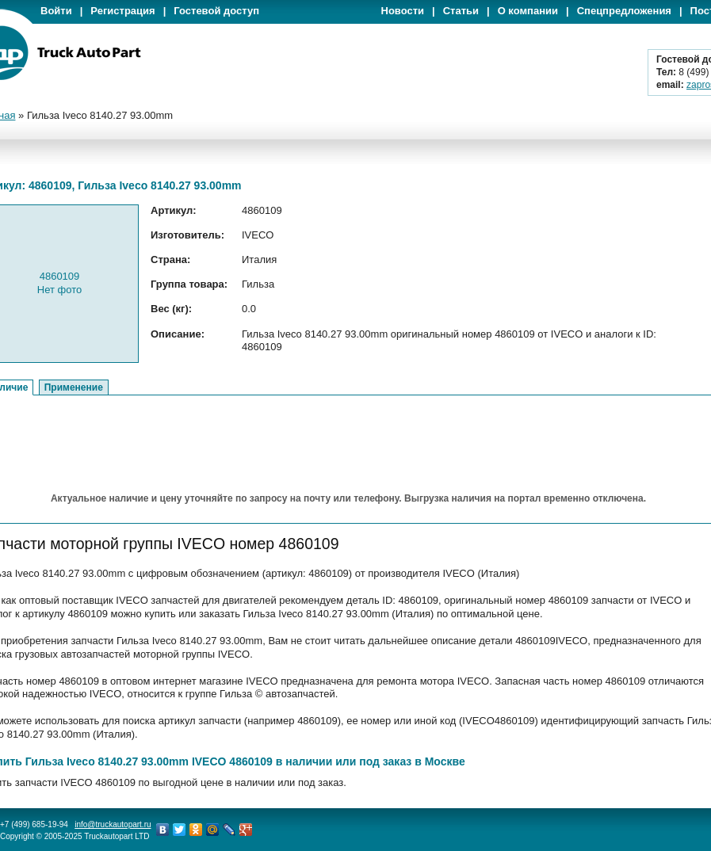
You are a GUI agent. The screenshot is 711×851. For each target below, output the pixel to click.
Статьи (461, 11)
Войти (56, 11)
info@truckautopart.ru (113, 824)
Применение (73, 387)
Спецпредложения (624, 11)
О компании (528, 11)
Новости (403, 11)
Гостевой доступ (216, 11)
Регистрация (122, 11)
